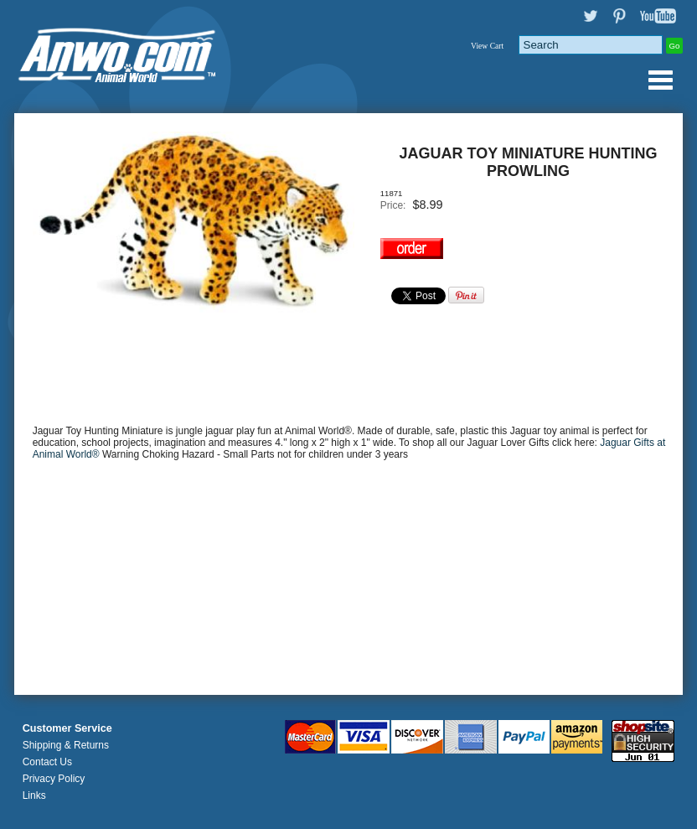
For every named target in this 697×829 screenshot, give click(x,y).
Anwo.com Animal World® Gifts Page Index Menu (660, 79)
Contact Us (47, 762)
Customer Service (67, 728)
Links (34, 795)
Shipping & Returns (66, 745)
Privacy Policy (54, 779)
